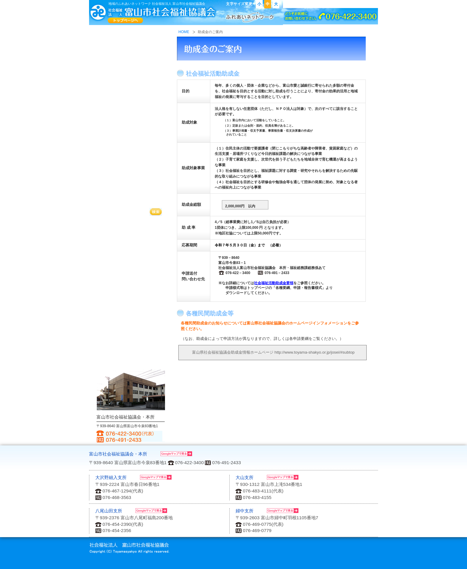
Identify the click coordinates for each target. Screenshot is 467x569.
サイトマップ (364, 4)
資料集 (131, 308)
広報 (131, 293)
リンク (341, 4)
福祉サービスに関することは (131, 98)
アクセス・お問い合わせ (307, 4)
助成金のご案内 (131, 226)
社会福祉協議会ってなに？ (131, 38)
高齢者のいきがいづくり (131, 148)
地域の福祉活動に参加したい (131, 67)
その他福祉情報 (131, 339)
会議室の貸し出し (131, 255)
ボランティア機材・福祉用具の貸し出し (131, 241)
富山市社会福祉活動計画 (131, 323)
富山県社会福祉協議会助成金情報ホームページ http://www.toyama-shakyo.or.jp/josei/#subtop (268, 352)
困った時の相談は (131, 124)
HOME (183, 32)
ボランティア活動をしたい (131, 193)
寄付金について (131, 173)
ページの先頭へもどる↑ (345, 448)
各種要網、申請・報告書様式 (131, 274)
